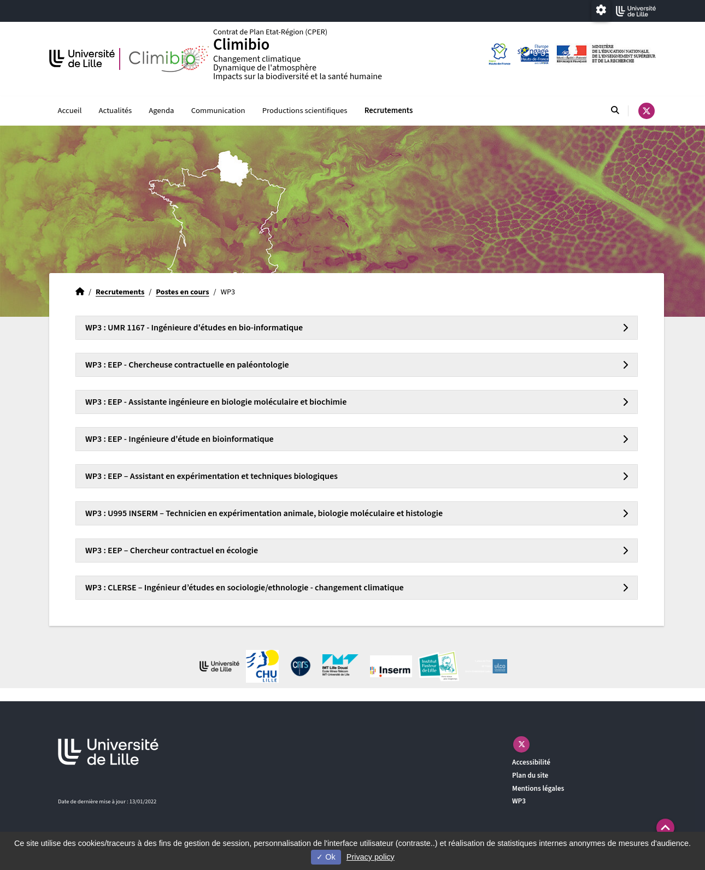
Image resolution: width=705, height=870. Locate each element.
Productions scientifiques (305, 110)
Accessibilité (531, 762)
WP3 (519, 801)
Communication (218, 110)
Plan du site (530, 775)
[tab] (356, 327)
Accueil (70, 110)
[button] (665, 827)
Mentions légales (538, 788)
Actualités (115, 110)
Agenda (161, 110)
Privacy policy (370, 857)
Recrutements (389, 110)
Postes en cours (182, 292)
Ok (325, 857)
